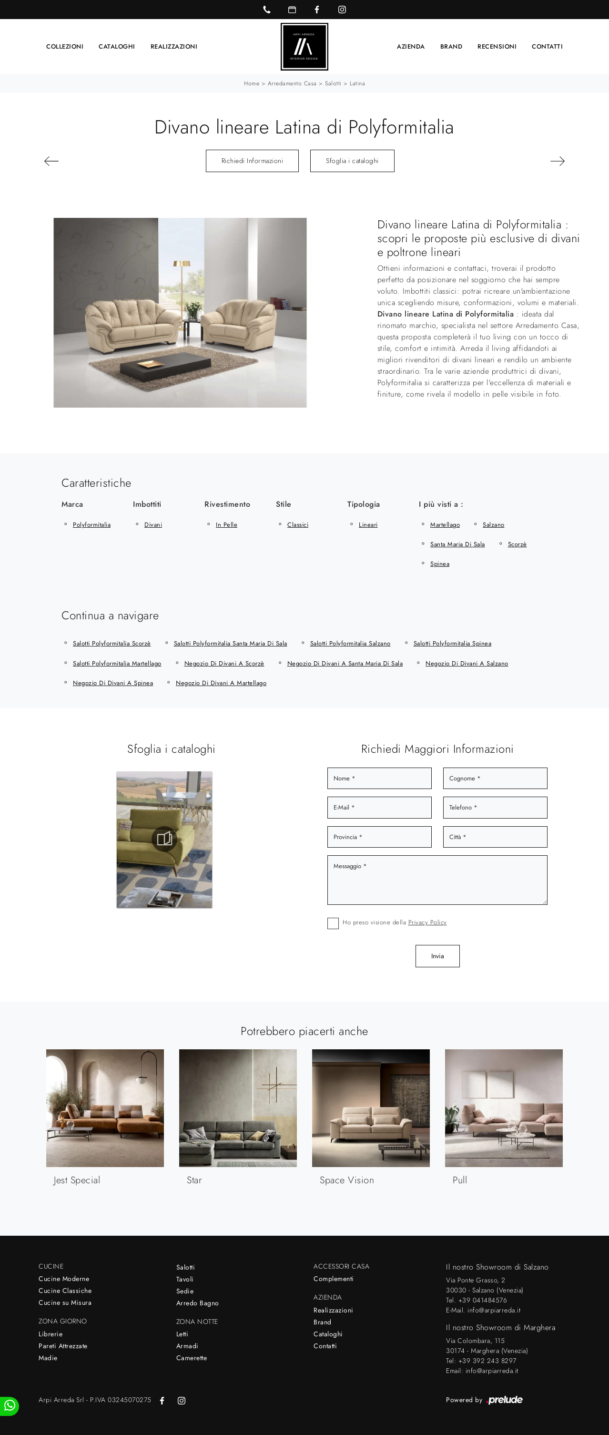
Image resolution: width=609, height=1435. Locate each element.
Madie (48, 1358)
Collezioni (64, 46)
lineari (368, 524)
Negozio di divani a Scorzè (224, 663)
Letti (182, 1334)
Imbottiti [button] (147, 504)
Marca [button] (72, 504)
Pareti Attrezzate (63, 1346)
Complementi (334, 1278)
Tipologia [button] (363, 504)
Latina (357, 83)
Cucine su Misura (65, 1302)
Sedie (185, 1291)
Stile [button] (284, 504)
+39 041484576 (483, 1300)
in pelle (226, 524)
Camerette (191, 1358)
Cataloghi (117, 46)
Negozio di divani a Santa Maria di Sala (345, 663)
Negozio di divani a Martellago (221, 682)
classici (297, 524)
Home (251, 83)
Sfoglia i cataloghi (352, 160)
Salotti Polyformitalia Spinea (453, 643)
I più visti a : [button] (441, 504)
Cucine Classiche (65, 1290)
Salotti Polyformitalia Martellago (117, 663)
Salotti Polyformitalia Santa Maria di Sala (230, 643)
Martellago (445, 524)
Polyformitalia (92, 524)
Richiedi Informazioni (253, 160)
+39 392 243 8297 (487, 1360)
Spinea (439, 563)
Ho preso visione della (395, 922)
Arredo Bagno (197, 1303)
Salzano (494, 524)
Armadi (187, 1346)
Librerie (50, 1334)
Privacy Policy (427, 922)
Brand (451, 46)
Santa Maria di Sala (457, 544)
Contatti (547, 46)
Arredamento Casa (292, 83)
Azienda (411, 46)
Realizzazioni (174, 46)
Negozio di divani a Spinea (113, 682)
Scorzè (517, 544)
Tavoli (185, 1279)
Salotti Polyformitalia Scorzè (112, 643)
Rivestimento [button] (227, 504)
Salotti (333, 83)
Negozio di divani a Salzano (467, 663)
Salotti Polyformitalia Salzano (350, 643)
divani (153, 524)
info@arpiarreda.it (493, 1310)
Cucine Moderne (64, 1278)
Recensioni (497, 46)
